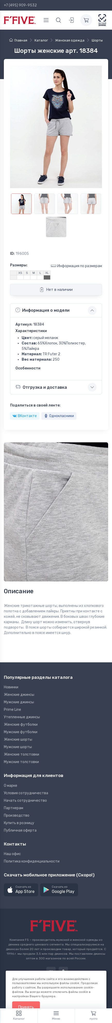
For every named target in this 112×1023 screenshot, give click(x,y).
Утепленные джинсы (22, 717)
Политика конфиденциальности (31, 861)
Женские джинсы (19, 694)
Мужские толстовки (21, 762)
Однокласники (59, 416)
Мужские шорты (18, 747)
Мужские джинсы (19, 702)
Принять (26, 1007)
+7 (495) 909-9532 (20, 5)
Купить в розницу (19, 823)
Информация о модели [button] (42, 310)
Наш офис (12, 854)
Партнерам (13, 808)
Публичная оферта (20, 830)
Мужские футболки (20, 732)
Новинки (11, 687)
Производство (16, 815)
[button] (21, 890)
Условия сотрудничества (26, 793)
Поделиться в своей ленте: (35, 405)
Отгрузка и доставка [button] (41, 387)
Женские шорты (18, 739)
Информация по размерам (76, 265)
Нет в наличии (56, 289)
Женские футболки (21, 724)
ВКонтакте (25, 416)
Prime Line (12, 709)
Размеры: (19, 265)
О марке (10, 785)
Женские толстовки (21, 754)
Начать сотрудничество (25, 800)
